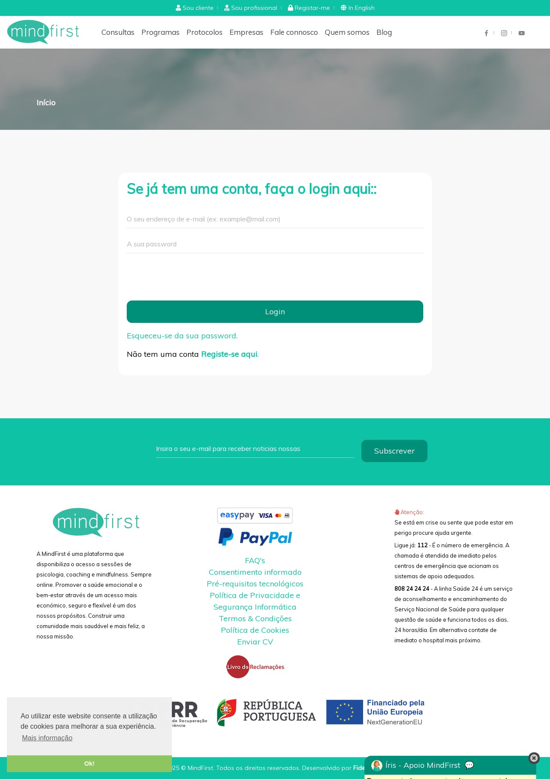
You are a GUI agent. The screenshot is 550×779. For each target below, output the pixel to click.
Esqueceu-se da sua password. (182, 335)
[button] (195, 8)
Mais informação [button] (47, 738)
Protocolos (204, 32)
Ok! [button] (89, 763)
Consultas (117, 32)
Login (275, 311)
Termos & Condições (255, 618)
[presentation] (192, 277)
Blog (384, 32)
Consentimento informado (255, 572)
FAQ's (255, 560)
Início (46, 102)
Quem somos (347, 32)
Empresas (246, 32)
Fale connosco (294, 32)
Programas (160, 32)
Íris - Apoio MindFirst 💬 (422, 765)
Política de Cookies (255, 630)
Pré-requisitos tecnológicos (255, 584)
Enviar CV (255, 642)
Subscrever (394, 451)
